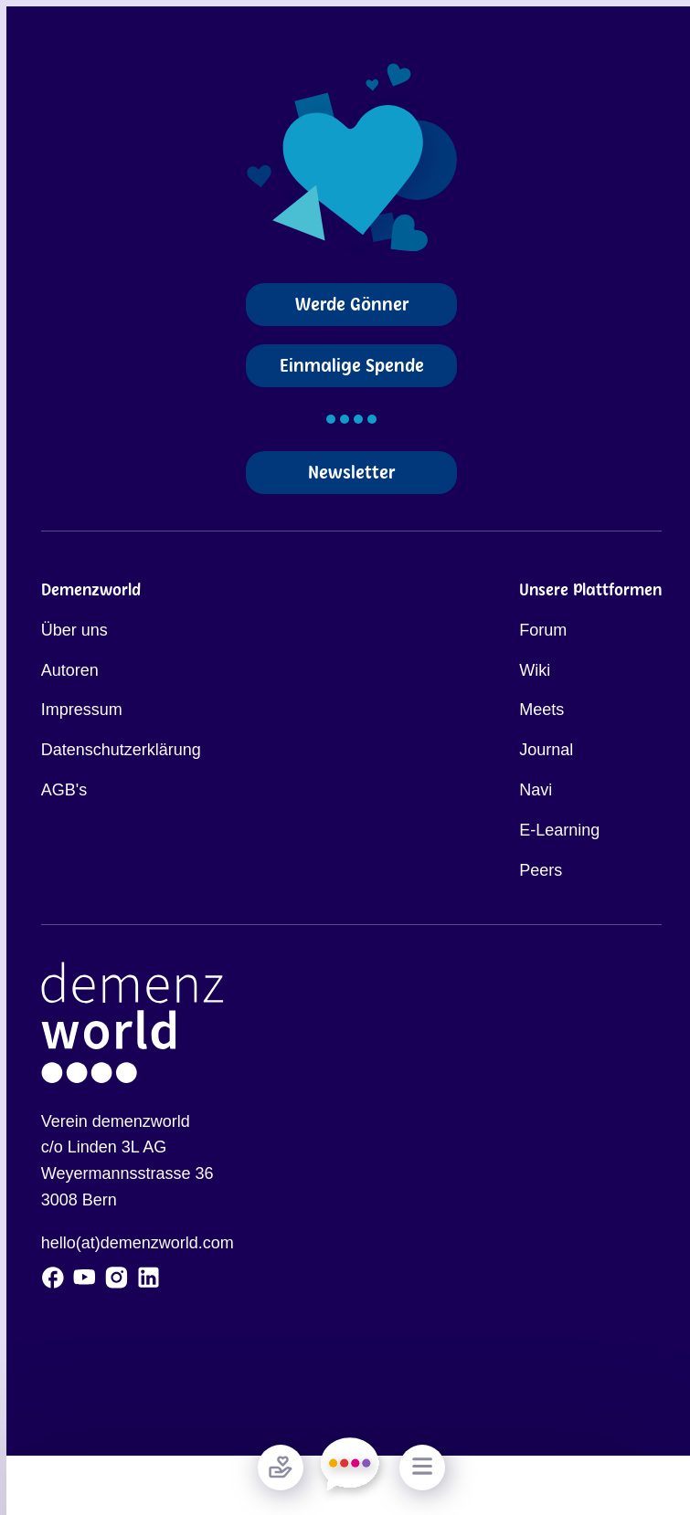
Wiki (534, 670)
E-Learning (559, 830)
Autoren (70, 670)
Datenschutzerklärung (121, 750)
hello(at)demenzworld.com (137, 1243)
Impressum (81, 709)
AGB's (64, 790)
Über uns (74, 630)
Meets (541, 709)
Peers (540, 870)
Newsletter (351, 472)
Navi (535, 790)
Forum (543, 630)
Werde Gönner (352, 304)
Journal (546, 750)
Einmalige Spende (352, 365)
